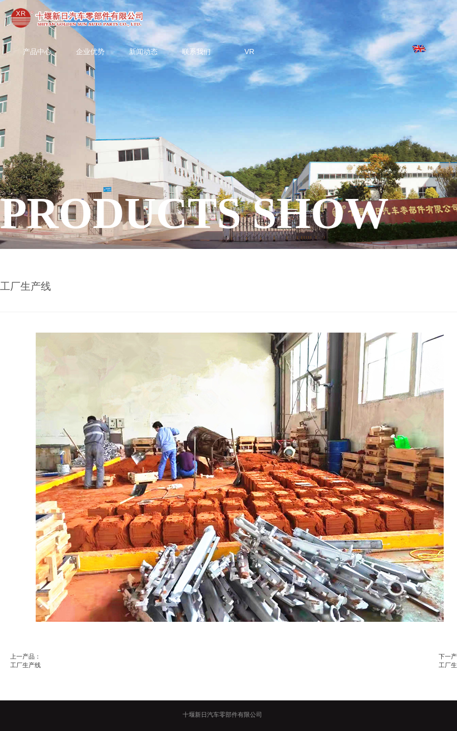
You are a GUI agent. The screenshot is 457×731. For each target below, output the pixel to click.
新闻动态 (143, 51)
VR (249, 51)
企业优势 (90, 51)
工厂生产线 (25, 665)
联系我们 (196, 51)
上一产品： (25, 656)
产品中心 (37, 51)
